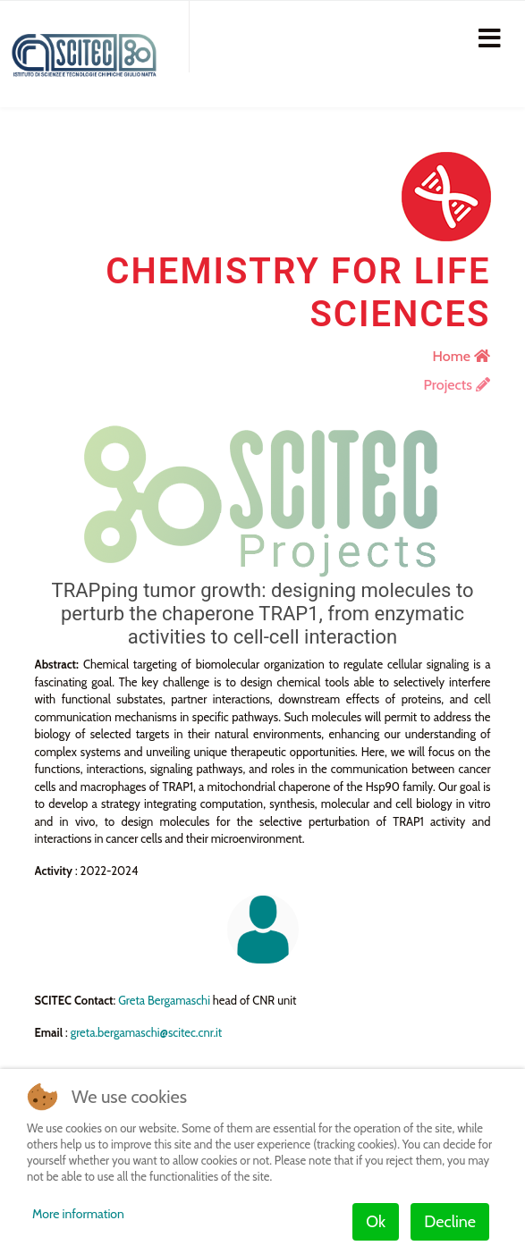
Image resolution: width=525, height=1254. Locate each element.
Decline (450, 1222)
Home (461, 356)
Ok (375, 1222)
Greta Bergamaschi (164, 1000)
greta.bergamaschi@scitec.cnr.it (147, 1032)
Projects (457, 384)
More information (78, 1214)
